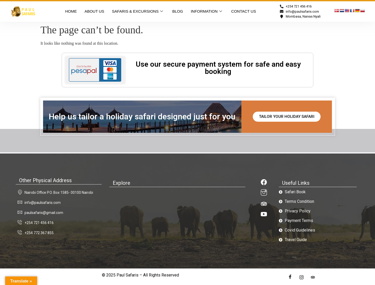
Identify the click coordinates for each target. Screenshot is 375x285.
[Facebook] (290, 277)
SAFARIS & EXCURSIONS (137, 11)
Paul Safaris (127, 275)
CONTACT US (243, 11)
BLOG (177, 11)
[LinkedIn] (313, 277)
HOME (71, 11)
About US (94, 11)
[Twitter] (301, 277)
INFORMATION (206, 11)
